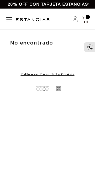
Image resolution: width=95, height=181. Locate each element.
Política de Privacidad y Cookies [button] (47, 74)
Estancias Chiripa (34, 19)
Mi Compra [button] (85, 19)
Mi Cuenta (75, 19)
